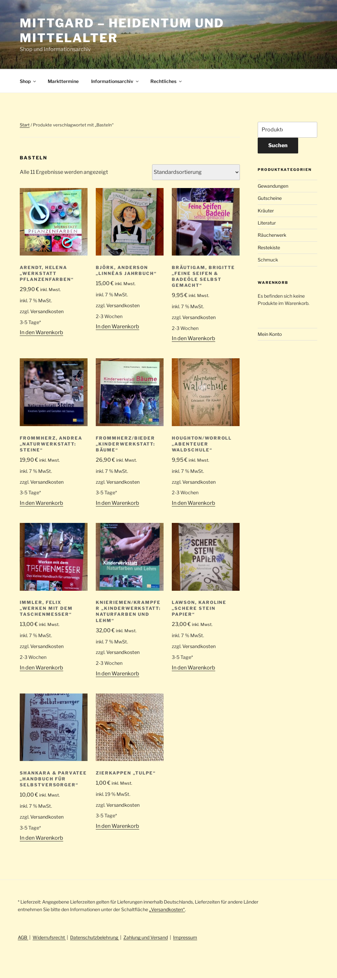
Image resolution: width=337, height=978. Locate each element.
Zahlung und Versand (145, 937)
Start (25, 124)
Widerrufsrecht (49, 937)
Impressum (185, 937)
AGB (23, 937)
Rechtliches (166, 81)
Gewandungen (273, 186)
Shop (28, 81)
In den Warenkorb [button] (41, 332)
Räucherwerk (272, 235)
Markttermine (63, 81)
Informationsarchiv (115, 81)
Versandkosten (47, 311)
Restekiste (269, 247)
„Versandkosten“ (167, 909)
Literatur (267, 223)
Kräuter (266, 210)
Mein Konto (270, 334)
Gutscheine (270, 198)
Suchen (278, 145)
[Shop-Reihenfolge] (196, 172)
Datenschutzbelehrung (94, 937)
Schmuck (268, 259)
